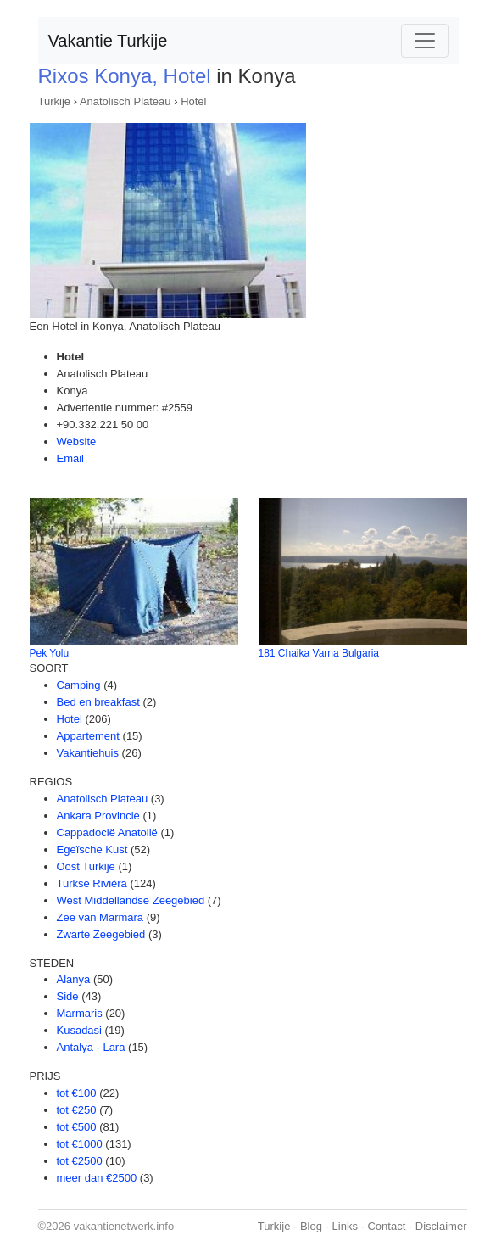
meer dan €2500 (97, 1177)
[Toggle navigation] (425, 41)
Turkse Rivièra (92, 883)
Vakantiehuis (88, 752)
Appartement (88, 735)
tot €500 (77, 1126)
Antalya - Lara (91, 1047)
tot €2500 (80, 1160)
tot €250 (77, 1110)
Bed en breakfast (98, 702)
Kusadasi (79, 1030)
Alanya (74, 979)
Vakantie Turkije (108, 40)
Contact (386, 1226)
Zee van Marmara (100, 917)
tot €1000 (80, 1143)
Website (77, 441)
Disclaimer (441, 1226)
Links (345, 1226)
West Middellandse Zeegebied (131, 900)
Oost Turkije (86, 866)
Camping (79, 685)
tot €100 (77, 1093)
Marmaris (80, 1013)
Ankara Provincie (98, 815)
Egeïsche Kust (92, 849)
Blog (311, 1226)
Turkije (54, 101)
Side (68, 996)
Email (71, 458)
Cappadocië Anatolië (107, 832)
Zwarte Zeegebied (101, 934)
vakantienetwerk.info (124, 1226)
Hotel (193, 101)
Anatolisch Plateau (125, 101)
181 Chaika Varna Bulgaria (319, 653)
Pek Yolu (50, 653)
